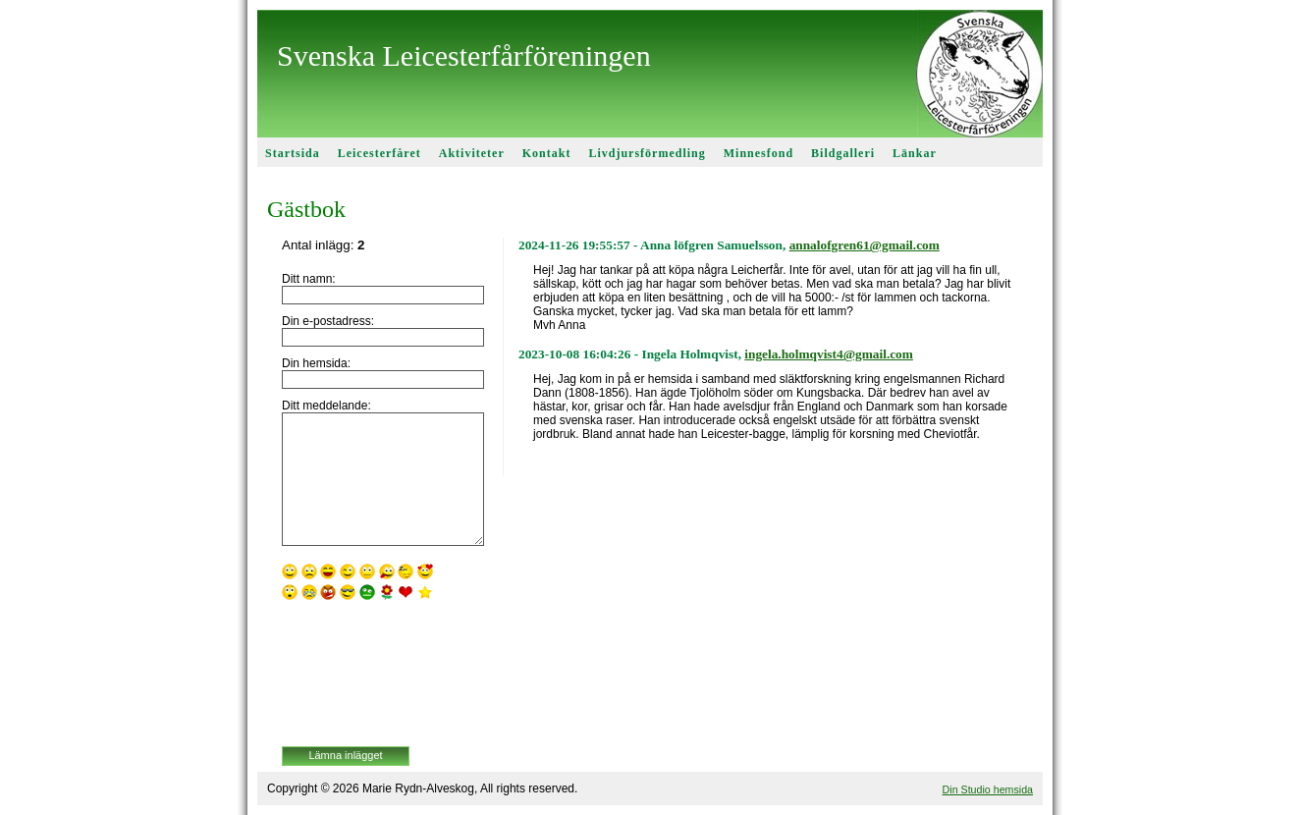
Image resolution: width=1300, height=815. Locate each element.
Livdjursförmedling (646, 153)
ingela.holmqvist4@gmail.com (828, 354)
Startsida (292, 153)
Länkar (915, 153)
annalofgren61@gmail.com (864, 245)
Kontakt (546, 153)
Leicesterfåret (379, 153)
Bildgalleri (843, 153)
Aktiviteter (472, 153)
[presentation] (362, 675)
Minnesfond (758, 153)
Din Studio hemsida (988, 789)
